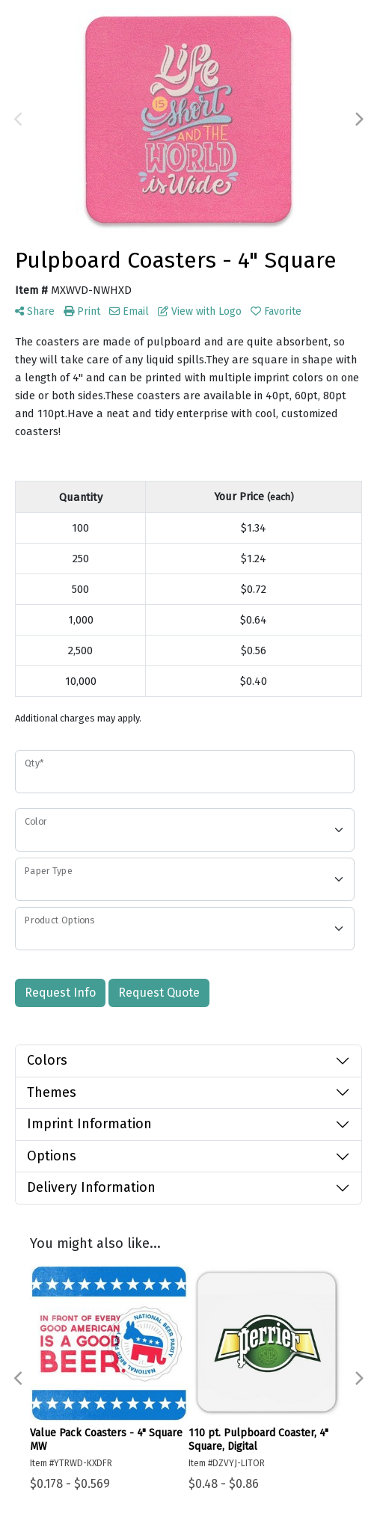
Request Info (60, 992)
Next (358, 119)
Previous (18, 119)
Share (35, 311)
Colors (47, 1060)
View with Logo (200, 311)
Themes (51, 1092)
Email (129, 311)
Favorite (276, 311)
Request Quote (159, 992)
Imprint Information (89, 1124)
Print (82, 311)
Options (51, 1156)
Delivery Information (91, 1187)
